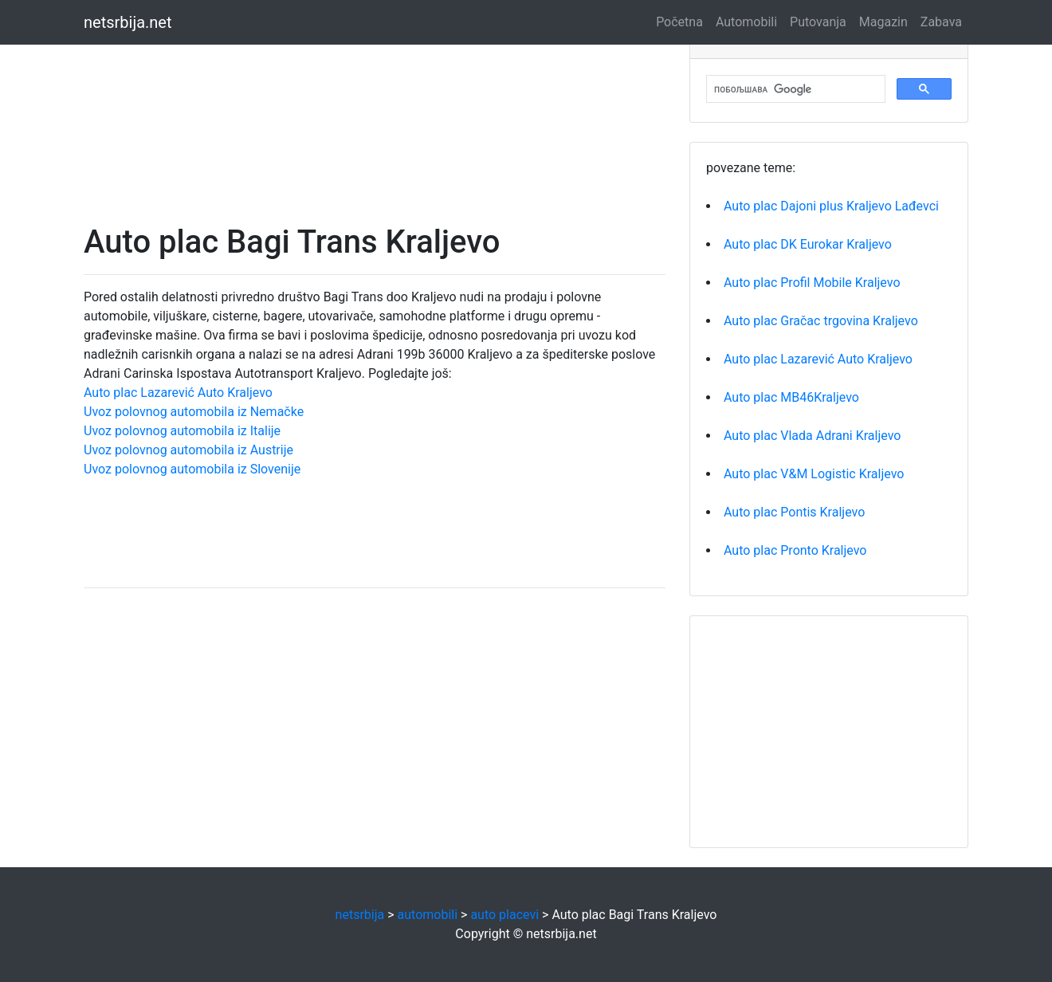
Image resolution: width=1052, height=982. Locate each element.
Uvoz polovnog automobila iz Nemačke (194, 411)
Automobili (746, 21)
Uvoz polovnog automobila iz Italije (182, 430)
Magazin (883, 21)
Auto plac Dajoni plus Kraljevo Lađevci (831, 206)
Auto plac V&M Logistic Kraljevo (814, 473)
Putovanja (818, 21)
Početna (679, 21)
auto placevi (504, 914)
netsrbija (360, 914)
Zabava (941, 21)
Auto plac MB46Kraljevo (791, 397)
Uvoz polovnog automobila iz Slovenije (192, 469)
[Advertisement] (374, 111)
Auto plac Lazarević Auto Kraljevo (178, 392)
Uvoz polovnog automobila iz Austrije (188, 450)
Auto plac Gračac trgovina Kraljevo (821, 320)
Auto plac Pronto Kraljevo (795, 550)
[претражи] (794, 89)
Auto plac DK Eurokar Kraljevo (808, 244)
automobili (428, 914)
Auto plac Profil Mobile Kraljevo (812, 282)
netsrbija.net (128, 22)
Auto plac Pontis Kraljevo (794, 512)
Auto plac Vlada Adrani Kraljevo (812, 435)
